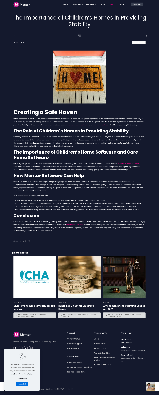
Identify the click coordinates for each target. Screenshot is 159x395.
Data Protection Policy (23, 374)
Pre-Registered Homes (77, 372)
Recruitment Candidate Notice (104, 358)
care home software (101, 125)
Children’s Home (74, 362)
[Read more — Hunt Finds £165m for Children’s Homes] (79, 315)
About (96, 339)
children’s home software (78, 125)
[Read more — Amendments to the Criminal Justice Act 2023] (124, 315)
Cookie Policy (100, 343)
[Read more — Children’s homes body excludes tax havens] (34, 315)
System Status (73, 339)
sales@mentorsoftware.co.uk (133, 350)
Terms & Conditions (103, 353)
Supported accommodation (79, 367)
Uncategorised (139, 42)
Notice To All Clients (102, 365)
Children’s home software (128, 163)
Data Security (73, 348)
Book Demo (137, 4)
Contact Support (74, 343)
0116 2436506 (126, 342)
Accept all (22, 384)
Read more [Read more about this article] (22, 378)
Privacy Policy (100, 348)
